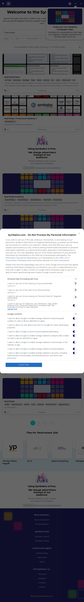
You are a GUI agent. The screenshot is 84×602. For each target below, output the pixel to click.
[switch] (75, 283)
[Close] (79, 233)
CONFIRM (23, 365)
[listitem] (42, 278)
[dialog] (42, 301)
